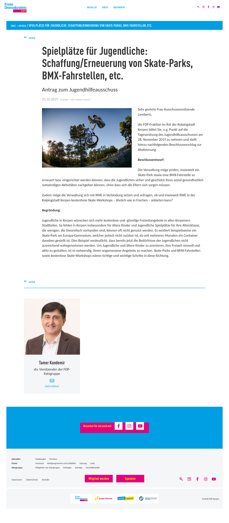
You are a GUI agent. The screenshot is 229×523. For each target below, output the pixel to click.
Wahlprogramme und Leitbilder (61, 467)
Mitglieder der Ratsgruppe (47, 471)
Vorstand (39, 467)
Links (92, 467)
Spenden (130, 482)
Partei (104, 11)
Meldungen (40, 463)
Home (14, 25)
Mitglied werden (99, 482)
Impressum (17, 483)
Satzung (83, 467)
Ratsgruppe (125, 11)
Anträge (27, 25)
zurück (33, 37)
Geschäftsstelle (93, 471)
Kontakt (45, 483)
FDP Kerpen (213, 504)
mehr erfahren (52, 389)
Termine (53, 463)
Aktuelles (85, 11)
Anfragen (67, 471)
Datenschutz (32, 483)
